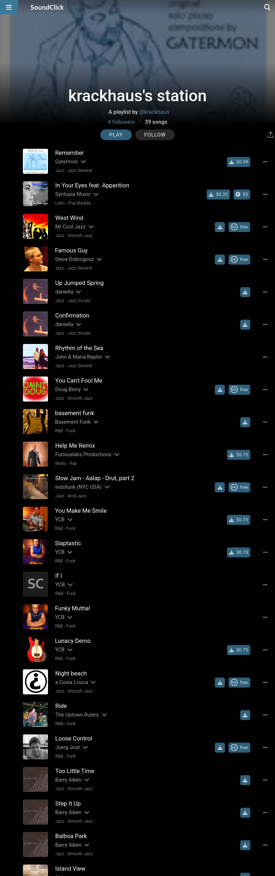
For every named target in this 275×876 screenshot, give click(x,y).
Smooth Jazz (80, 235)
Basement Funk (73, 422)
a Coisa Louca (71, 682)
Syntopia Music (73, 194)
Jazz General (79, 170)
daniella (64, 292)
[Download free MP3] (220, 227)
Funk (71, 430)
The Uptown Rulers (76, 715)
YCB (59, 520)
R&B (59, 430)
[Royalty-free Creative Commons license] (239, 227)
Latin (59, 203)
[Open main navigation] (9, 7)
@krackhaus (154, 112)
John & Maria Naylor (78, 357)
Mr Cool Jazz (70, 227)
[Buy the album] (241, 195)
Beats (60, 463)
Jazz (59, 170)
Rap (73, 463)
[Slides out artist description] (83, 162)
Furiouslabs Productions (83, 455)
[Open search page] (268, 7)
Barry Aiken (68, 780)
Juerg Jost (67, 747)
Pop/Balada (79, 203)
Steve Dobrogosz (74, 259)
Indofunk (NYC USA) (78, 487)
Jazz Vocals (79, 300)
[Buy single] (238, 162)
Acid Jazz (77, 495)
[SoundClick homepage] (47, 7)
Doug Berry (68, 390)
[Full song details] (265, 162)
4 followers (121, 122)
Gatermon (66, 162)
